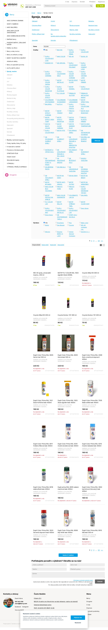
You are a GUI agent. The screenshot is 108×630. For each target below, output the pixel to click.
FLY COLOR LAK (49, 203)
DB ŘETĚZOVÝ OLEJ (72, 160)
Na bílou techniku (75, 34)
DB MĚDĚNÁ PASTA (49, 168)
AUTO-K (59, 104)
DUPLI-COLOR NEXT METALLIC (61, 210)
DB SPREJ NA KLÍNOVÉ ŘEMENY (85, 139)
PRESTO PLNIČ (71, 188)
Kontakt (88, 614)
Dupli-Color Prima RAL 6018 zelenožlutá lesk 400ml (43, 488)
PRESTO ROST (71, 112)
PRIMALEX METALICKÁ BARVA (85, 95)
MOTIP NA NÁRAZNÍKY (85, 183)
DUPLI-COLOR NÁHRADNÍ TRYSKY (84, 190)
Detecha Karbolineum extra (42, 605)
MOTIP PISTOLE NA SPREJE (49, 197)
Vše (46, 50)
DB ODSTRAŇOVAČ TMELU (61, 217)
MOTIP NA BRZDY (84, 177)
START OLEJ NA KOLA (73, 216)
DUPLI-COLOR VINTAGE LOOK (84, 75)
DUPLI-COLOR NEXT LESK (49, 58)
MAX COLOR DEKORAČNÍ (61, 196)
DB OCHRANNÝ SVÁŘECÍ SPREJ (49, 140)
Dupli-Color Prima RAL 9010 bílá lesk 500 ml (92, 531)
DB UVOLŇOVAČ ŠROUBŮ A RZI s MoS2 (61, 153)
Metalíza (91, 21)
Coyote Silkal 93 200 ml (41, 315)
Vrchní (53, 21)
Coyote (71, 225)
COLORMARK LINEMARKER (73, 101)
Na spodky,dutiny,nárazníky (58, 35)
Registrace (101, 2)
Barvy (12, 15)
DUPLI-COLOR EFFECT (47, 95)
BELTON (59, 50)
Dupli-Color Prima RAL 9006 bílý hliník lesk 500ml (68, 531)
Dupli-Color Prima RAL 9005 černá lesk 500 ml (68, 356)
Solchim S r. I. (85, 232)
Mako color (84, 223)
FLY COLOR (61, 93)
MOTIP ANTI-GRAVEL (61, 183)
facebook (18, 607)
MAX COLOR (61, 56)
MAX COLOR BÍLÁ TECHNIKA (49, 189)
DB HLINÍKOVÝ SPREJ (60, 139)
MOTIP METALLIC (60, 81)
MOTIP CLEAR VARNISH (60, 126)
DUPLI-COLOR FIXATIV (71, 106)
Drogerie (13, 175)
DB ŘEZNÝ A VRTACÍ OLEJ (49, 151)
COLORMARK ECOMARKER (61, 101)
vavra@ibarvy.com (21, 603)
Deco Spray (85, 208)
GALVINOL (84, 195)
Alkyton (47, 232)
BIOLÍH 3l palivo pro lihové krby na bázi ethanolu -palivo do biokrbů (56, 601)
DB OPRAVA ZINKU (73, 131)
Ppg (70, 223)
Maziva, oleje (74, 30)
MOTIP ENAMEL (72, 88)
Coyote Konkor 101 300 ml (67, 315)
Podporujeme (7, 623)
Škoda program (75, 25)
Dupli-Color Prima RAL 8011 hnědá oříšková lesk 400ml (43, 445)
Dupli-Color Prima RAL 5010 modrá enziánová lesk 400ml (68, 445)
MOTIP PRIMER (83, 81)
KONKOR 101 (49, 63)
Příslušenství (74, 40)
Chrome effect (36, 25)
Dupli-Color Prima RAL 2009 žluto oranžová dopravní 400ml (92, 357)
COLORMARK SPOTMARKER (49, 101)
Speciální (35, 40)
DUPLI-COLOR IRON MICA (61, 74)
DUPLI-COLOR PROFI (49, 131)
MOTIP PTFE (61, 130)
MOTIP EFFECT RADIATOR (60, 119)
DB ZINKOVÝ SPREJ (73, 151)
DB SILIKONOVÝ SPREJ (85, 152)
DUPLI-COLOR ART (85, 51)
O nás (88, 605)
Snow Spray (49, 215)
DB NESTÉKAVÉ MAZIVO (61, 160)
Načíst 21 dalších (68, 555)
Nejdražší (53, 245)
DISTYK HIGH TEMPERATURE (85, 125)
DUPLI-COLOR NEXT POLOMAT (73, 65)
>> (102, 241)
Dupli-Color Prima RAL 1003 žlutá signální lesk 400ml (67, 401)
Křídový (53, 25)
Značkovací (35, 30)
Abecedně (61, 245)
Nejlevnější (45, 245)
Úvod (33, 13)
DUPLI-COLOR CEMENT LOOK (84, 66)
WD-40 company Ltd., (84, 227)
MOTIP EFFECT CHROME (48, 113)
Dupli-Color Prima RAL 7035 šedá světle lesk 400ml (92, 401)
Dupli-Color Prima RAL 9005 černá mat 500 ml (43, 356)
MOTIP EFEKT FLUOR (73, 81)
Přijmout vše (78, 617)
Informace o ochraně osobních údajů (83, 580)
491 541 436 (30, 7)
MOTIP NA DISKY (60, 177)
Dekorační (92, 34)
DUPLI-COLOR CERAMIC (48, 74)
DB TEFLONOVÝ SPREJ (49, 178)
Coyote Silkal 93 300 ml (90, 273)
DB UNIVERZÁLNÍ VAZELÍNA (73, 169)
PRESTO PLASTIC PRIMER (84, 119)
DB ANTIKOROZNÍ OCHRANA (85, 132)
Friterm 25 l (37, 598)
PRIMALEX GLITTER (72, 94)
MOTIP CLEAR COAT (85, 203)
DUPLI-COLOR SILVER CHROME (72, 75)
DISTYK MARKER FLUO (72, 126)
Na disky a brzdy (94, 30)
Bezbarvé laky (93, 25)
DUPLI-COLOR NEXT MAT (49, 210)
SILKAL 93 (84, 56)
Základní (34, 21)
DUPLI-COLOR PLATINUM (60, 89)
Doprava (89, 608)
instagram (25, 607)
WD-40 (71, 56)
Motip (47, 225)
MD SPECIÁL (61, 63)
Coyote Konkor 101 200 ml (91, 315)
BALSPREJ (48, 104)
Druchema (60, 223)
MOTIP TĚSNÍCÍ (59, 112)
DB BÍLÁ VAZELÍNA (84, 159)
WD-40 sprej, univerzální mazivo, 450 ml (42, 274)
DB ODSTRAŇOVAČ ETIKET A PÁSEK (49, 161)
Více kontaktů (19, 610)
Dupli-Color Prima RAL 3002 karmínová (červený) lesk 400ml (92, 489)
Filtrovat (97, 141)
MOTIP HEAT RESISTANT (85, 112)
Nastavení (78, 623)
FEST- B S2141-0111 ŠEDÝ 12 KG (44, 608)
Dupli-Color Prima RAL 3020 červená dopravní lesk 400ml (43, 531)
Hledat (91, 5)
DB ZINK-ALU (61, 167)
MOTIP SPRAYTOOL (85, 101)
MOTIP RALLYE (59, 203)
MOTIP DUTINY (71, 183)
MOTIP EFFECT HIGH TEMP (49, 119)
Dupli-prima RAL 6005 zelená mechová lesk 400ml (68, 488)
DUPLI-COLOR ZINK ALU (85, 106)
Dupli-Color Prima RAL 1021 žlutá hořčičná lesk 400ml (43, 401)
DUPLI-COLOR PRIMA (71, 52)
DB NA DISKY (73, 175)
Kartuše (53, 40)
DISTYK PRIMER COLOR (71, 119)
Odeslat (99, 581)
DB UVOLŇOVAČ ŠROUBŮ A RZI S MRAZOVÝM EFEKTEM (73, 142)
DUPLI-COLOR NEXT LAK (73, 210)
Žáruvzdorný (55, 30)
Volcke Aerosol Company (72, 234)
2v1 (71, 21)
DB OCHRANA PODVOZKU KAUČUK (84, 170)
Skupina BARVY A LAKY (60, 234)
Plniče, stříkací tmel (38, 34)
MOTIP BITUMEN (48, 183)
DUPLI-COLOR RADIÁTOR (48, 89)
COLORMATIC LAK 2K (73, 196)
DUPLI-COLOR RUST (85, 88)
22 (99, 241)
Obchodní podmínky (92, 611)
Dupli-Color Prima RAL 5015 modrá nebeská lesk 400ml (92, 445)
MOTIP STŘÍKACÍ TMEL (72, 204)
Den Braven (60, 225)
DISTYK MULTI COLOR (47, 126)
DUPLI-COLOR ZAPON (47, 82)
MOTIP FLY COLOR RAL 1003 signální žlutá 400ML (68, 274)
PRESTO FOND (59, 188)
